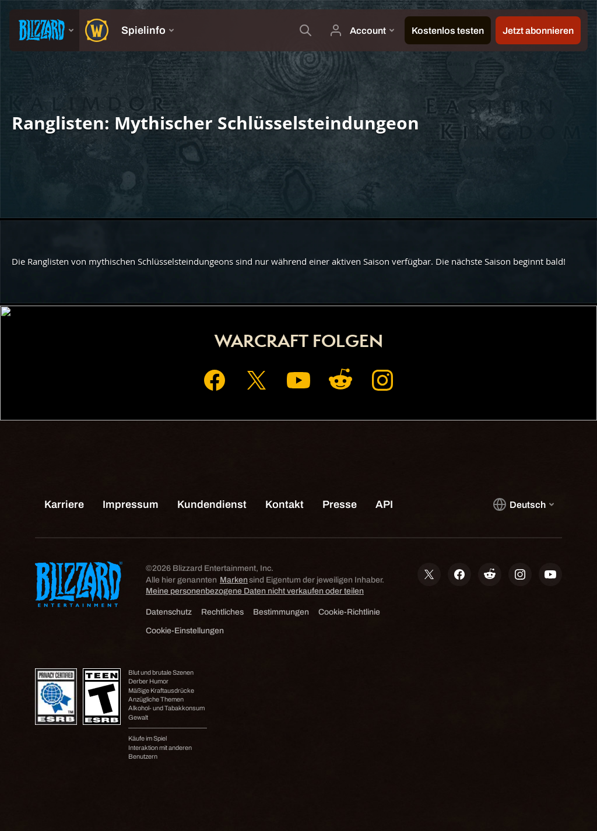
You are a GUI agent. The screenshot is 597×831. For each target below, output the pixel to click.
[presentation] (44, 30)
